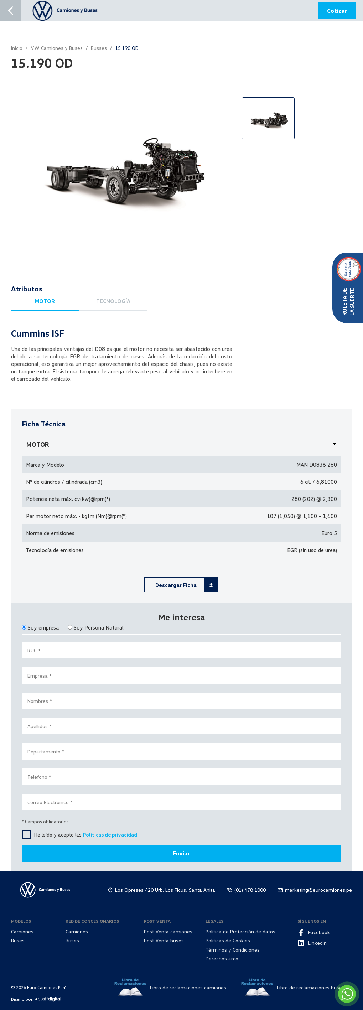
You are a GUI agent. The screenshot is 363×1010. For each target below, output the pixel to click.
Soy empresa (43, 627)
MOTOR (45, 301)
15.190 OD (127, 48)
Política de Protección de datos (240, 931)
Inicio (16, 48)
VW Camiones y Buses (57, 48)
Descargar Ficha (186, 585)
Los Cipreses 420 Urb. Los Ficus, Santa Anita (165, 889)
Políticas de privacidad (110, 835)
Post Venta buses (164, 940)
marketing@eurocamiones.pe (318, 889)
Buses (18, 940)
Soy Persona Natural (99, 627)
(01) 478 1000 (250, 889)
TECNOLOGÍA (113, 301)
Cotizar (337, 10)
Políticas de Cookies (228, 940)
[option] (120, 165)
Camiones (22, 931)
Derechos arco (222, 958)
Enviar (181, 853)
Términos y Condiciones (233, 949)
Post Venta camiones (168, 931)
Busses (99, 48)
